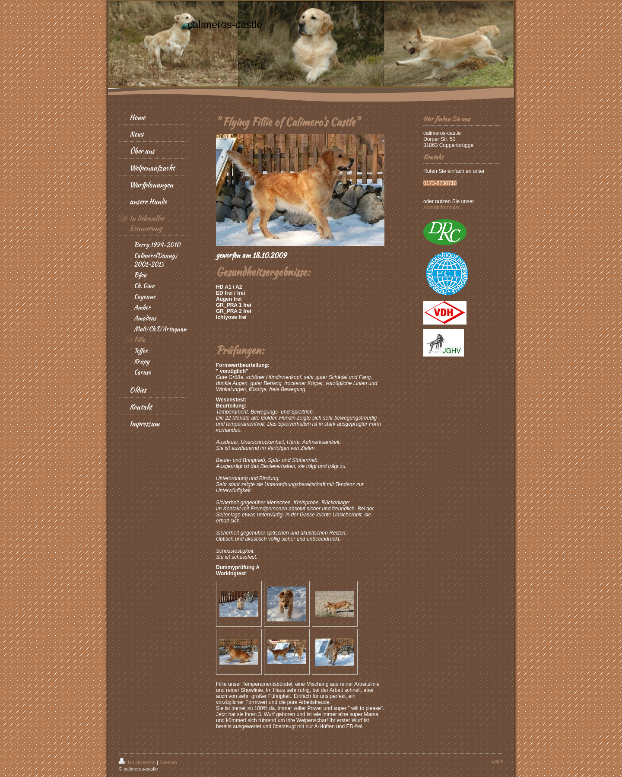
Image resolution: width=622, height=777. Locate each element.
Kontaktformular (441, 207)
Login (497, 761)
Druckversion (138, 762)
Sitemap (168, 762)
